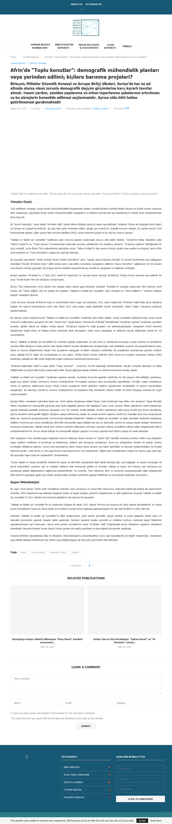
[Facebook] (81, 9)
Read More (156, 820)
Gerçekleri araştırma (87, 797)
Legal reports (110, 46)
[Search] (142, 46)
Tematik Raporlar (31, 57)
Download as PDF (53, 108)
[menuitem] (128, 46)
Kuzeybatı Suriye (58, 552)
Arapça (105, 108)
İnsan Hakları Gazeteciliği (87, 774)
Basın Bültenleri (87, 767)
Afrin (23, 552)
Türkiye (75, 552)
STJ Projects (93, 4)
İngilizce (97, 108)
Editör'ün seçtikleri (87, 782)
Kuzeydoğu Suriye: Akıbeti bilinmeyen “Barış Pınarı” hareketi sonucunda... (47, 641)
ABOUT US (76, 4)
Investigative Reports (64, 46)
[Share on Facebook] (93, 565)
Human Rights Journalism (40, 46)
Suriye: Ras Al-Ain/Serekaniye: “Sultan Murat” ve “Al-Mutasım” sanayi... (124, 641)
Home (13, 57)
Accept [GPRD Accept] (142, 820)
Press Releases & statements (89, 46)
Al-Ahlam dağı (38, 552)
